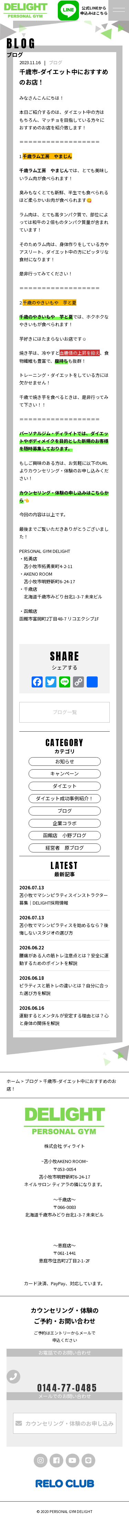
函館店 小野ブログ (64, 835)
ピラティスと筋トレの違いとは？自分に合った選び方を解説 (64, 985)
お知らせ (64, 761)
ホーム (14, 1081)
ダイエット (65, 785)
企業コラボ (65, 823)
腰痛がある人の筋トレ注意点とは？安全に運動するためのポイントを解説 (64, 955)
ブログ (55, 62)
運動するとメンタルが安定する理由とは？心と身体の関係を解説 (64, 1015)
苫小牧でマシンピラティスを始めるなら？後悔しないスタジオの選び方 (64, 925)
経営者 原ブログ (64, 847)
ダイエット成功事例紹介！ (65, 798)
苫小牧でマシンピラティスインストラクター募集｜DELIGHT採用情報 (64, 895)
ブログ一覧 (65, 712)
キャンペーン (64, 773)
